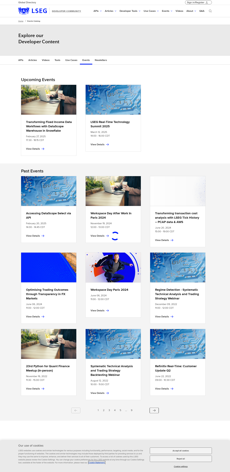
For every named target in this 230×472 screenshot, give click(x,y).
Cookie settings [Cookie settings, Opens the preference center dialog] (181, 466)
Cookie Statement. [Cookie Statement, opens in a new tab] (97, 462)
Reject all (181, 458)
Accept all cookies (181, 450)
